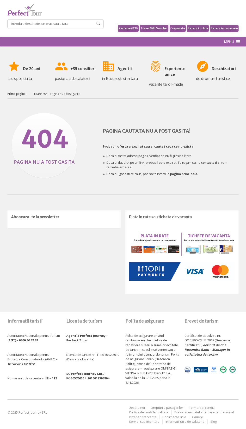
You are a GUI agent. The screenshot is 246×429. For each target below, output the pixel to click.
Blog (213, 421)
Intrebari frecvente (142, 417)
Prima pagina (16, 94)
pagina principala (183, 174)
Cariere (197, 417)
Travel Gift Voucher (154, 28)
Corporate (177, 28)
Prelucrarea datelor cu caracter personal (204, 412)
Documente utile (174, 417)
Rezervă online (198, 28)
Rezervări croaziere (224, 28)
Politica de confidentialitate (148, 412)
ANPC (50, 359)
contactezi (209, 162)
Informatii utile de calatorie (185, 421)
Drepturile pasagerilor (167, 407)
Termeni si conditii (202, 407)
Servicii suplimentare (144, 421)
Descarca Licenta (80, 359)
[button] (229, 41)
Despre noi (137, 407)
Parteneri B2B (128, 28)
